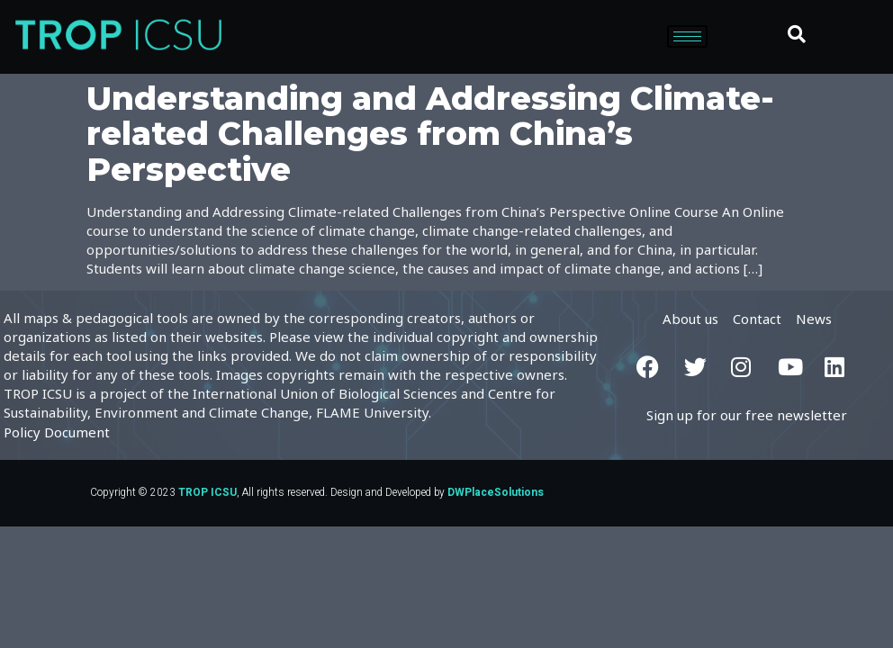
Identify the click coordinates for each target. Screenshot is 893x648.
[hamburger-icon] (687, 36)
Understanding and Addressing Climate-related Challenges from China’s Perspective (430, 133)
